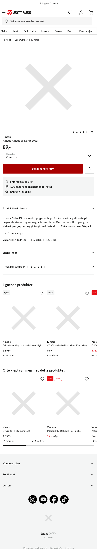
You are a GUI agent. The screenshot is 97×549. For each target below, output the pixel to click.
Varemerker (21, 39)
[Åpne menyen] (3, 12)
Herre (45, 31)
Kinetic (35, 39)
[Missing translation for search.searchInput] (5, 21)
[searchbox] (50, 21)
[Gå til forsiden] (19, 12)
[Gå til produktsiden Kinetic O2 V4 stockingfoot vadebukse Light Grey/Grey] (23, 318)
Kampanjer (85, 31)
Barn (70, 31)
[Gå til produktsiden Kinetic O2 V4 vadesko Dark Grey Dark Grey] (68, 318)
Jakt (15, 31)
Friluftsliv (30, 31)
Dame (58, 31)
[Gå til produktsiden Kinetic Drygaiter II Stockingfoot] (23, 403)
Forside (7, 39)
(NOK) (48, 533)
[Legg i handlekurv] (43, 169)
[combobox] (47, 21)
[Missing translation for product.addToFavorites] (89, 169)
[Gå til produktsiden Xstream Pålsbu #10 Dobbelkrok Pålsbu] (68, 403)
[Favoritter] (70, 12)
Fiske (4, 31)
